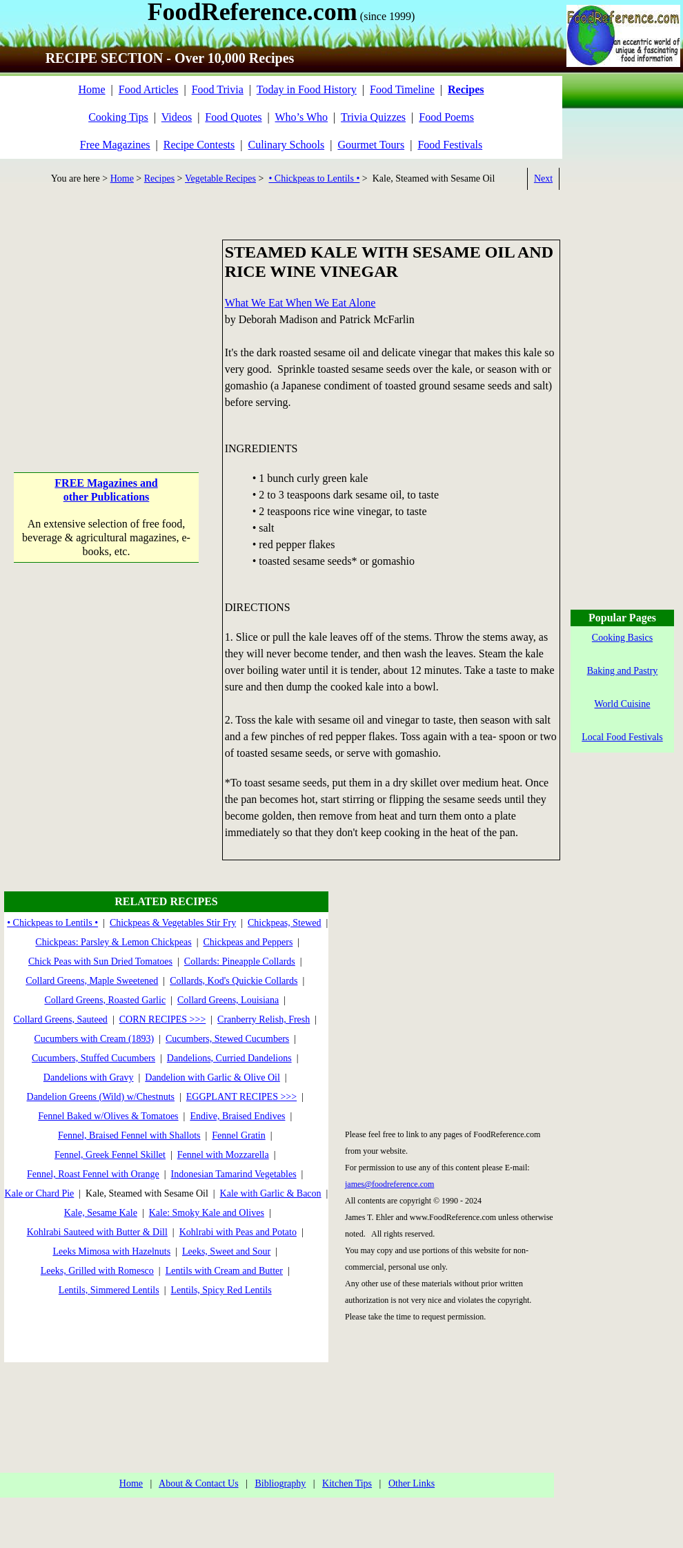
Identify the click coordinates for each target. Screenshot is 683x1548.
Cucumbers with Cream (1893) (94, 1039)
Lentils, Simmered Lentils (109, 1290)
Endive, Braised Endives (237, 1116)
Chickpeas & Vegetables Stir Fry (173, 923)
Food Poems (446, 117)
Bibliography (280, 1483)
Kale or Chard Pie (40, 1193)
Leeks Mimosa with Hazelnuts (111, 1251)
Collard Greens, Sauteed (60, 1019)
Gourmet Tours (370, 145)
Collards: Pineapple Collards (239, 961)
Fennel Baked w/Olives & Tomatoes (108, 1116)
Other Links (411, 1483)
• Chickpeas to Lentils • (313, 178)
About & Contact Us (199, 1483)
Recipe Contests (199, 145)
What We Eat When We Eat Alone (300, 303)
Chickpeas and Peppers (248, 942)
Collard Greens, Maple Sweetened (92, 981)
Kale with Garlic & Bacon (270, 1193)
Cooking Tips (118, 117)
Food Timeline (402, 89)
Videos (176, 117)
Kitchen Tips (347, 1483)
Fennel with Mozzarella (223, 1155)
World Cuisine (623, 704)
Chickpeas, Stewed (284, 923)
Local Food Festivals (622, 737)
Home (91, 89)
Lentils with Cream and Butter (224, 1271)
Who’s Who (301, 117)
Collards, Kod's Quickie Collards (233, 981)
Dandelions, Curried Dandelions (229, 1058)
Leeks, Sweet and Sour (226, 1251)
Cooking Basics (622, 637)
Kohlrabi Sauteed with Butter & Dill (97, 1232)
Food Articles (149, 89)
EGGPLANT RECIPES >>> (241, 1097)
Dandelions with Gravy (88, 1077)
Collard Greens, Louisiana (228, 1000)
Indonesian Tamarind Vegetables (234, 1174)
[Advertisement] (106, 326)
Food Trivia (218, 89)
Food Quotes (233, 117)
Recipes (159, 178)
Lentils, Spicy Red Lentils (220, 1290)
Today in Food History (307, 89)
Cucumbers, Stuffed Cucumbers (93, 1058)
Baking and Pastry (622, 671)
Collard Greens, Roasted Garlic (105, 1000)
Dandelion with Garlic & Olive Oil (212, 1077)
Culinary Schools (286, 145)
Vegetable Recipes (220, 178)
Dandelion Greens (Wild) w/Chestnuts (101, 1097)
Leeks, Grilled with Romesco (97, 1271)
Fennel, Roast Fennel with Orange (93, 1174)
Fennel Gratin (238, 1135)
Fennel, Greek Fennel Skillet (110, 1155)
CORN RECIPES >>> (162, 1019)
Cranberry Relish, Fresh (263, 1019)
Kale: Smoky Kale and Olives (206, 1213)
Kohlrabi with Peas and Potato (238, 1232)
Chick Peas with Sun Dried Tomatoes (100, 961)
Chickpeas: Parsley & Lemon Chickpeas (113, 942)
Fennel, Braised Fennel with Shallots (129, 1135)
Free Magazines (115, 145)
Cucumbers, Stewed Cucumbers (227, 1039)
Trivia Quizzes (373, 117)
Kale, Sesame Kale (100, 1213)
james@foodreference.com (389, 1184)
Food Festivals (449, 145)
